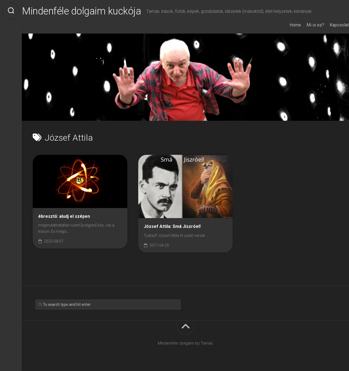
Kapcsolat (328, 25)
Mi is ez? (305, 25)
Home (284, 25)
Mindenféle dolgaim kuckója (92, 11)
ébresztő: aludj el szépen (64, 216)
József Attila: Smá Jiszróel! (172, 226)
